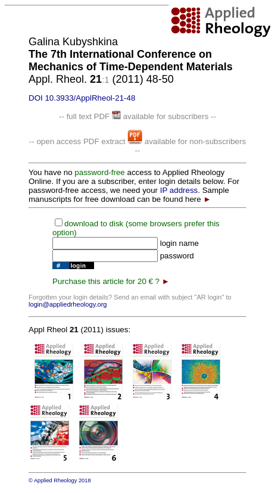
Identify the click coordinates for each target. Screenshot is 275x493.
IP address (179, 190)
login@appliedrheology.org (68, 304)
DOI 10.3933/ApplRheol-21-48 (82, 97)
